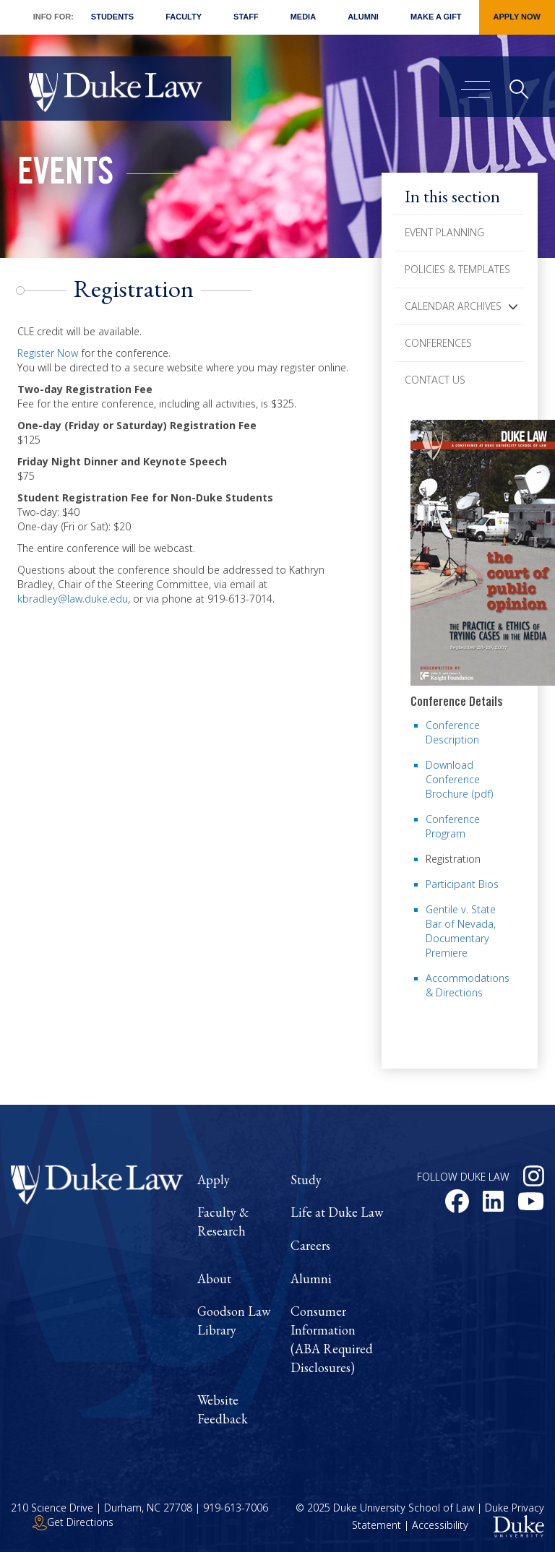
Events (65, 176)
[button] (513, 306)
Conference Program (453, 826)
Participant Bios (462, 884)
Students (112, 16)
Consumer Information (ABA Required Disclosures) (332, 1339)
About (214, 1278)
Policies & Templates (457, 269)
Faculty (183, 16)
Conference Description (453, 732)
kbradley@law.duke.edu (72, 598)
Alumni (363, 16)
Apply (213, 1179)
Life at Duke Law (337, 1212)
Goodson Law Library (233, 1320)
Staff (246, 16)
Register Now (47, 353)
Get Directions (73, 1522)
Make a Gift (436, 16)
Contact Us (435, 380)
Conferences (438, 343)
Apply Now (517, 16)
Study (306, 1179)
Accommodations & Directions (467, 985)
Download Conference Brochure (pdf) (460, 779)
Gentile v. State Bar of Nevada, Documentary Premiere (461, 931)
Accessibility (440, 1525)
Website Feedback (222, 1409)
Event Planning (444, 232)
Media (303, 16)
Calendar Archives (453, 306)
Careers (310, 1245)
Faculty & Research (223, 1221)
